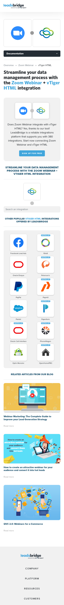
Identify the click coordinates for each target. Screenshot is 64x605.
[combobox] (32, 209)
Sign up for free (32, 153)
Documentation (14, 53)
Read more (9, 426)
